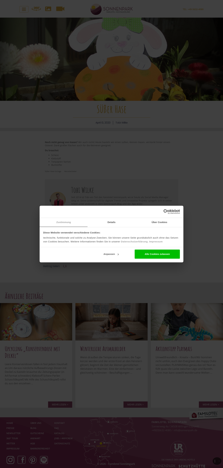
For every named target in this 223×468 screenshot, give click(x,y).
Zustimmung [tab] (63, 222)
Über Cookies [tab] (159, 222)
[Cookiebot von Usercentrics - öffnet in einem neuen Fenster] (166, 211)
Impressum (156, 241)
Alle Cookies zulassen (157, 254)
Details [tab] (111, 222)
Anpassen (111, 254)
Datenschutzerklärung (134, 241)
